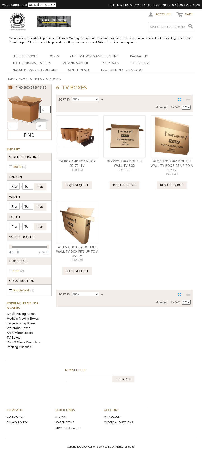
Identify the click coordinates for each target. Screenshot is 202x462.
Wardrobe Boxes (18, 328)
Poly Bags (110, 63)
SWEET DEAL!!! (79, 70)
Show (175, 107)
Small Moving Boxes (21, 314)
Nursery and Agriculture (34, 70)
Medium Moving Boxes (23, 318)
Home (11, 79)
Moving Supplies (76, 63)
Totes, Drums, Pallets (31, 63)
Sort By (64, 99)
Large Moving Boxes (21, 323)
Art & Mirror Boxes (20, 333)
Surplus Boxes (24, 56)
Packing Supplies (19, 347)
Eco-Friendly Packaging (121, 70)
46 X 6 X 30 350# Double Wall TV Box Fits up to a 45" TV (77, 251)
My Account (113, 417)
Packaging (139, 56)
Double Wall (23, 290)
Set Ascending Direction (103, 99)
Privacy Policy (17, 422)
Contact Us (15, 417)
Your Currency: (14, 5)
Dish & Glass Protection (23, 342)
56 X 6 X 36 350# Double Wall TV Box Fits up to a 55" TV (172, 165)
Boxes (54, 56)
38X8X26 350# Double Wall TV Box (124, 163)
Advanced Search (67, 428)
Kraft (18, 271)
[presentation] (99, 391)
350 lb (19, 167)
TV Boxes (14, 337)
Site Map (61, 417)
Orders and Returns (118, 422)
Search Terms (64, 422)
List (187, 99)
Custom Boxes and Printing (94, 56)
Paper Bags (140, 63)
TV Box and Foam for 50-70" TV (77, 163)
